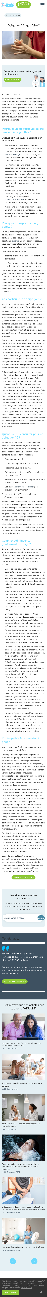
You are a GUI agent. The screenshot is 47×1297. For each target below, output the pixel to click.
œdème (15, 240)
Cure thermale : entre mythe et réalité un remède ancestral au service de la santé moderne (20, 1166)
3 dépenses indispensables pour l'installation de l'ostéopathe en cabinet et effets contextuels (23, 1208)
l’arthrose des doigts (24, 486)
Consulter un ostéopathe (23, 877)
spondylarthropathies (14, 199)
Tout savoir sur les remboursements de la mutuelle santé (21, 1125)
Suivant (34, 1261)
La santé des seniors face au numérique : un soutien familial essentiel (21, 1044)
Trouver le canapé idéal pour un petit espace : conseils (22, 1084)
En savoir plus (26, 1288)
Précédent (13, 1261)
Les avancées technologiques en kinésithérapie (23, 1247)
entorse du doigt (12, 154)
